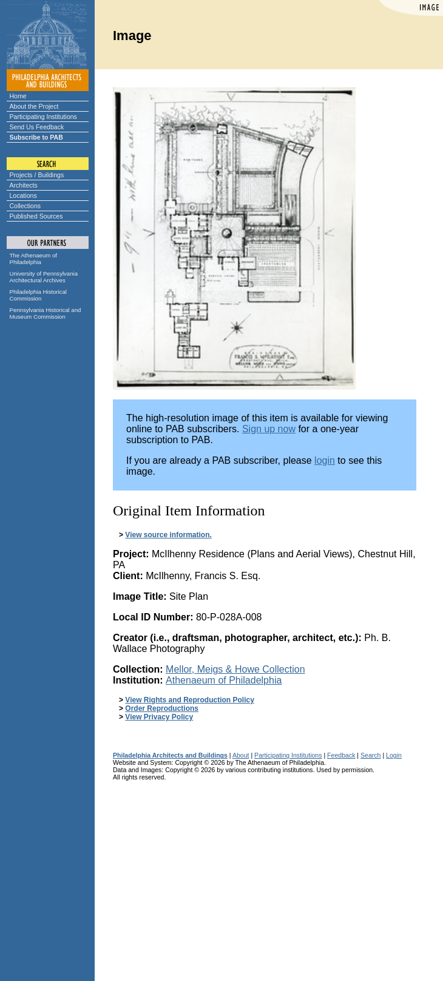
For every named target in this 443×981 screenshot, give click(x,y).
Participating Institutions (43, 116)
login (324, 460)
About (240, 755)
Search (370, 755)
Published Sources (36, 216)
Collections (25, 205)
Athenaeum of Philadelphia (224, 680)
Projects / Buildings (37, 174)
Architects (24, 185)
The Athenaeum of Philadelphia (33, 258)
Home (18, 96)
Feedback (341, 755)
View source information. (168, 535)
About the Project (34, 106)
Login (394, 755)
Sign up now (269, 429)
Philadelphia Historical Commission (38, 295)
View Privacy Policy (159, 717)
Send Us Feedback (37, 127)
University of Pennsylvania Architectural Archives (44, 276)
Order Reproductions (161, 708)
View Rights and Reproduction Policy (189, 700)
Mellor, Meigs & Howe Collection (235, 669)
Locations (23, 195)
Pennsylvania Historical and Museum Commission (45, 313)
